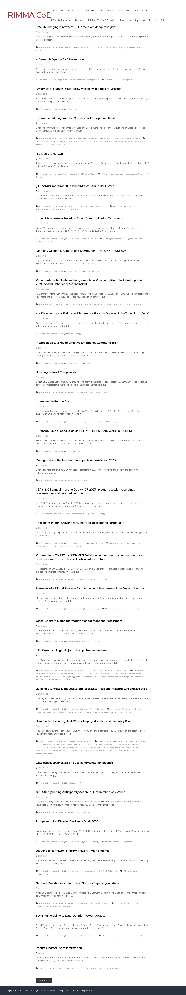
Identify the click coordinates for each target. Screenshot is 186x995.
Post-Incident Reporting (132, 20)
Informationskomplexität (132, 673)
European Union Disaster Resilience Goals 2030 (67, 821)
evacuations (41, 744)
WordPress (90, 990)
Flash (58, 990)
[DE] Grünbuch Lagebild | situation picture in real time (71, 650)
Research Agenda (125, 80)
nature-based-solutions (56, 750)
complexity (120, 903)
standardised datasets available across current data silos (107, 712)
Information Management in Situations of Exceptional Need (75, 118)
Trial (79, 546)
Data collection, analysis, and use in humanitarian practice (74, 762)
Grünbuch (138, 670)
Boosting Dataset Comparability (57, 372)
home (54, 10)
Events (152, 20)
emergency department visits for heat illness (126, 741)
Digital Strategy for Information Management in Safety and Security (65, 141)
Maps (86, 47)
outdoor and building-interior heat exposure (86, 750)
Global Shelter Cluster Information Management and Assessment (79, 621)
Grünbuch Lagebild (44, 673)
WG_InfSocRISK (86, 10)
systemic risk (54, 906)
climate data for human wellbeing (125, 709)
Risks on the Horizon (49, 153)
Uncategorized (92, 80)
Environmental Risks (48, 741)
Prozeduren (99, 676)
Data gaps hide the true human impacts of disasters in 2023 (76, 460)
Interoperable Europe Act (52, 401)
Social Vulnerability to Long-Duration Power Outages (70, 915)
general (42, 47)
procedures (79, 676)
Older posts (44, 980)
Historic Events (53, 304)
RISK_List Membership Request (67, 20)
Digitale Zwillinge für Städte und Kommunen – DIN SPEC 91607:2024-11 (82, 251)
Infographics (52, 138)
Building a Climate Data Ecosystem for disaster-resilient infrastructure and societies (91, 688)
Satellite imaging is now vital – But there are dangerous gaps (76, 27)
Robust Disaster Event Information (59, 948)
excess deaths (53, 744)
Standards (66, 680)
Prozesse (110, 676)
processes (89, 676)
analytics (102, 741)
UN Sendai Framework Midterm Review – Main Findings (72, 850)
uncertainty (66, 906)
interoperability (132, 141)
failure (73, 546)
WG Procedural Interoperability (114, 10)
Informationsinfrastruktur (109, 673)
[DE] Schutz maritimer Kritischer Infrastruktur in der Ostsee (75, 186)
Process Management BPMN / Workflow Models (114, 47)
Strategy (39, 50)
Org (91, 47)
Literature (80, 80)
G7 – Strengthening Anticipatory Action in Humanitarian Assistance (80, 792)
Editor (164, 20)
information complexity (64, 673)
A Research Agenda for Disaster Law (60, 59)
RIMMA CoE (29, 15)
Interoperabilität (43, 676)
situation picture (54, 680)
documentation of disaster (58, 546)
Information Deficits (55, 47)
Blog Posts (140, 10)
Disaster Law (110, 80)
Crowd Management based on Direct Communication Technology (79, 218)
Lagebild (69, 676)
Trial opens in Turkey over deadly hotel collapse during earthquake (80, 523)
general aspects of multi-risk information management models (87, 744)
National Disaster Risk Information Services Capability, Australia (78, 883)
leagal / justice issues (74, 47)
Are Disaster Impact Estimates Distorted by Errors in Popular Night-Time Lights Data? (92, 313)
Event (42, 514)
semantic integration (124, 676)
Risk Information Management (118, 842)
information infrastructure (86, 673)
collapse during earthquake (121, 543)
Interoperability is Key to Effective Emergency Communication (77, 343)
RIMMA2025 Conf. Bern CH (102, 20)
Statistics (69, 334)
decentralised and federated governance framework (59, 712)
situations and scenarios (116, 750)
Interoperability (72, 109)
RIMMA (117, 138)
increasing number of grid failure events (111, 747)
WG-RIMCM (67, 10)
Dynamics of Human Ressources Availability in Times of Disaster (78, 89)
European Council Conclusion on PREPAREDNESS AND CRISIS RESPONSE (84, 431)
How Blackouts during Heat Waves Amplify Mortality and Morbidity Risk (83, 721)
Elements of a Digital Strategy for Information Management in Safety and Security (90, 588)
